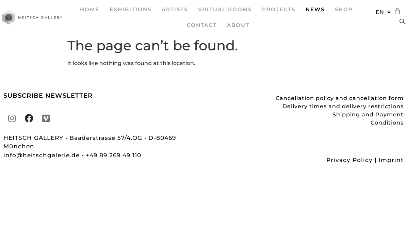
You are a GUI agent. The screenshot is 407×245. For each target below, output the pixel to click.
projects (278, 9)
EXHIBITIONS (130, 9)
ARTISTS (175, 9)
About (238, 25)
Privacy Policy (349, 160)
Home (89, 9)
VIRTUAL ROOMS (225, 9)
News (315, 9)
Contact (202, 25)
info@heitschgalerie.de (42, 155)
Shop (344, 9)
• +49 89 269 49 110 (111, 155)
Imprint (391, 160)
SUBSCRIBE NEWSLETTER (48, 95)
